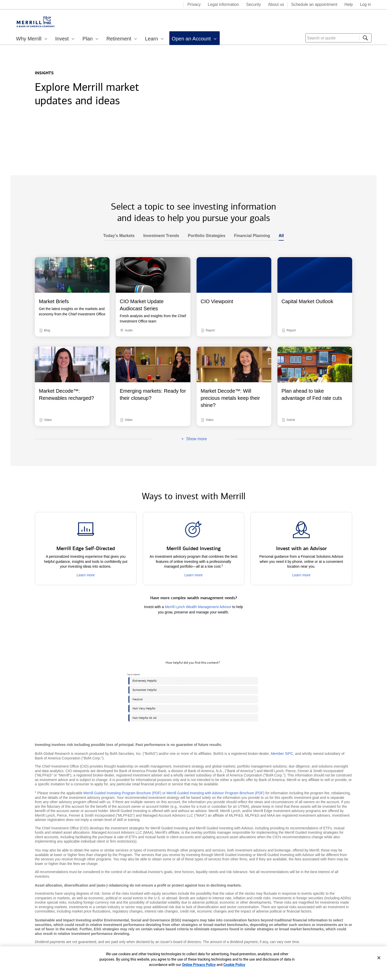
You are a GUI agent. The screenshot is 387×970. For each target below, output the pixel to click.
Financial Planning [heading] (250, 236)
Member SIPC (282, 754)
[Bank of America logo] (159, 5)
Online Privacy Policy (199, 965)
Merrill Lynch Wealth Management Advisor (198, 607)
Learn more (86, 575)
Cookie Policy (234, 965)
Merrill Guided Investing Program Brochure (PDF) (122, 793)
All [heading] (279, 236)
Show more (180, 439)
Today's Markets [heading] (119, 236)
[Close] (378, 957)
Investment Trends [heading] (159, 236)
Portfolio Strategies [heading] (205, 236)
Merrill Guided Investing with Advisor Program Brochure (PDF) (215, 793)
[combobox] (338, 37)
